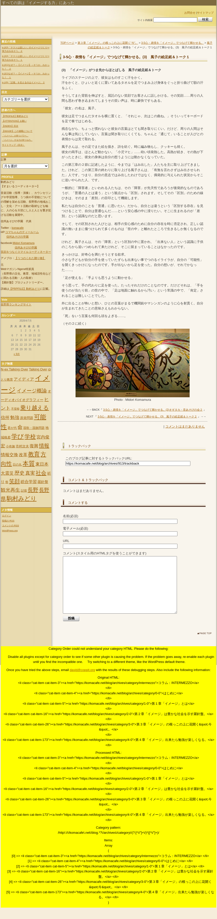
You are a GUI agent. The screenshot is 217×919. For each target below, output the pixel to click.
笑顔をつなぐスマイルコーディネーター (26, 251)
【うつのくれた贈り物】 (30, 258)
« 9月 (17, 354)
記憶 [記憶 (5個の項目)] (24, 490)
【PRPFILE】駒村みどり (24, 288)
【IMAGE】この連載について (17, 131)
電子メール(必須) (75, 528)
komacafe (18, 227)
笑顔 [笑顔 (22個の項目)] (14, 481)
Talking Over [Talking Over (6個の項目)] (38, 369)
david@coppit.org (82, 681)
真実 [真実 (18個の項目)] (30, 473)
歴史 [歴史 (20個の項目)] (19, 473)
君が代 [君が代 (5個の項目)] (12, 428)
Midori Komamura (23, 242)
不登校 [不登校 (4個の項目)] (15, 408)
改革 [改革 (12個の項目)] (23, 454)
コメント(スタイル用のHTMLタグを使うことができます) (104, 553)
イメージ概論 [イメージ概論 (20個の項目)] (31, 390)
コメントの (10, 525)
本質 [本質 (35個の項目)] (29, 463)
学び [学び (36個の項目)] (17, 436)
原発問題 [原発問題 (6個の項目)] (26, 418)
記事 (3, 159)
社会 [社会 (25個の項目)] (41, 473)
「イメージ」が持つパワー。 (15, 136)
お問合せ (189, 12)
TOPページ (67, 42)
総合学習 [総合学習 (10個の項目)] (29, 481)
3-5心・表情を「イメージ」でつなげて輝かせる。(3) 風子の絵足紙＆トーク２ (147, 416)
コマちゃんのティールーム (22, 232)
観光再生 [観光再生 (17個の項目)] (10, 490)
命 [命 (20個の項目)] (20, 427)
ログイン (6, 515)
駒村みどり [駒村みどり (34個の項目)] (22, 498)
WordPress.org (9, 530)
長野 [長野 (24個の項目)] (33, 490)
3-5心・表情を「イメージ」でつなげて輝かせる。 (172, 42)
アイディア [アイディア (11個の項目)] (24, 379)
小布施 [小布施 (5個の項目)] (10, 446)
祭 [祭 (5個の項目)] (6, 482)
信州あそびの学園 (17, 236)
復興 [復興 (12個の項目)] (34, 446)
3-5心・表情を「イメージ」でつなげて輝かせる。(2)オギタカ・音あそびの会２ (153, 409)
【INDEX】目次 (10, 126)
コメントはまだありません (185, 426)
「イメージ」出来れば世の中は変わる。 (67, 15)
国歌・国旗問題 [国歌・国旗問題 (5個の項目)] (34, 428)
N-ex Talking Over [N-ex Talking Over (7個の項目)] (14, 369)
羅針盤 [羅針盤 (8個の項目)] (43, 482)
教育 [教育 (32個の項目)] (34, 454)
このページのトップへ (205, 646)
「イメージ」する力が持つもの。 (17, 140)
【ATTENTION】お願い (14, 121)
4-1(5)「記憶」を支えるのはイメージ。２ (23, 82)
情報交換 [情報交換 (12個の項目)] (9, 454)
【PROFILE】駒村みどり (15, 116)
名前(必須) (70, 516)
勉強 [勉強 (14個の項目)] (14, 417)
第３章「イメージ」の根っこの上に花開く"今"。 (108, 42)
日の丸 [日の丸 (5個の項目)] (17, 464)
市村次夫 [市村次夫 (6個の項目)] (22, 446)
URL (66, 541)
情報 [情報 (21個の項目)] (44, 445)
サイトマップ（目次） (13, 145)
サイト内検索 (145, 20)
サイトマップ (205, 12)
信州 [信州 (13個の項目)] (5, 417)
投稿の (8, 520)
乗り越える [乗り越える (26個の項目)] (34, 408)
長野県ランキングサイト (16, 304)
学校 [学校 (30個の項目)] (30, 436)
